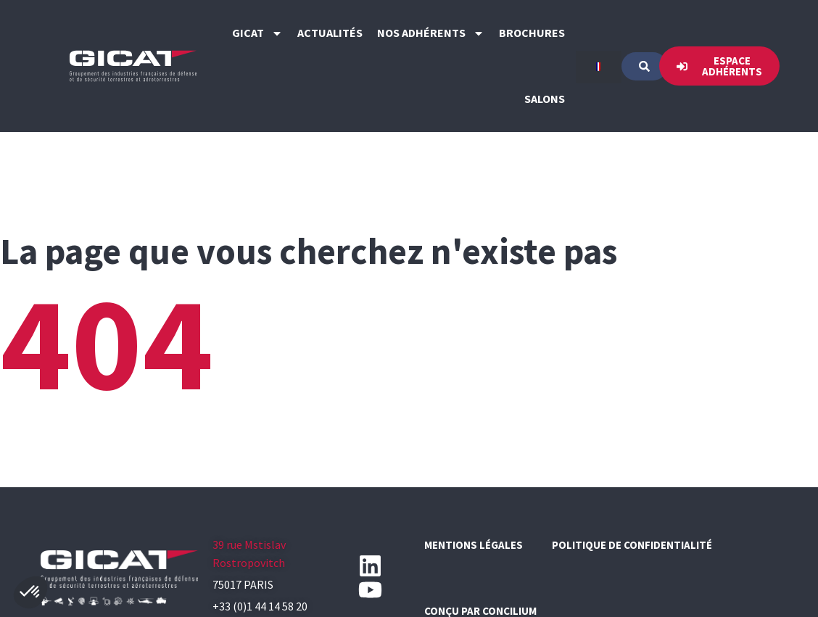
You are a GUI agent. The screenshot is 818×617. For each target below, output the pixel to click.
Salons (544, 98)
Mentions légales (473, 545)
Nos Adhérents (430, 33)
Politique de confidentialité (632, 545)
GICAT (257, 33)
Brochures (532, 32)
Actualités (330, 32)
